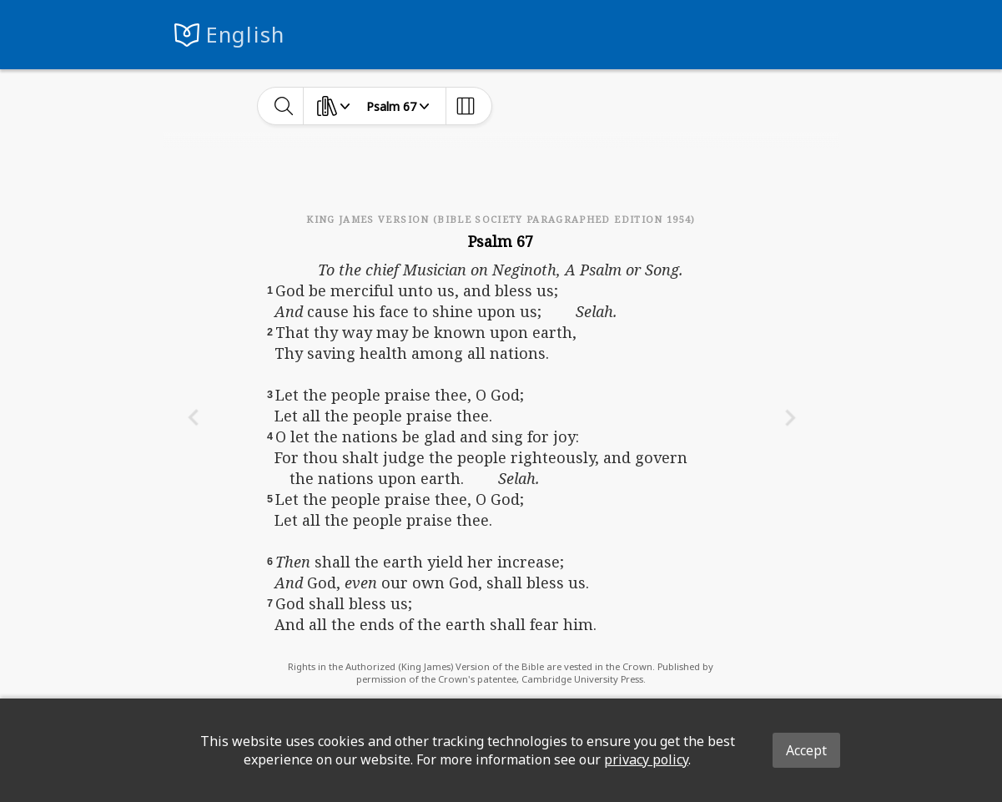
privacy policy (646, 759)
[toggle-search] (284, 106)
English (245, 34)
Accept (806, 750)
